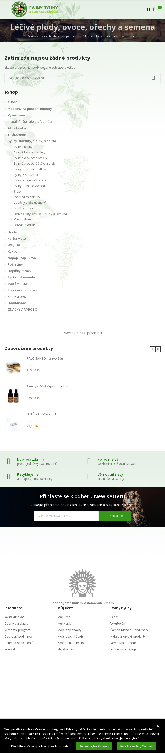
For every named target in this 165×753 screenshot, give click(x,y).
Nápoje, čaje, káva (22, 258)
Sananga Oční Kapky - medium (48, 386)
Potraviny (15, 264)
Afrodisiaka (17, 128)
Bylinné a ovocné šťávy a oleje (34, 163)
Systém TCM (17, 283)
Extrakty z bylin (23, 208)
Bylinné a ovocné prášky (30, 158)
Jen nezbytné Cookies (94, 746)
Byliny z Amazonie (26, 175)
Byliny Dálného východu (30, 186)
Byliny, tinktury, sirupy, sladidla (32, 141)
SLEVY (12, 102)
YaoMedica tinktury (26, 197)
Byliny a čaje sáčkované (29, 180)
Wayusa (14, 245)
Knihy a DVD (17, 296)
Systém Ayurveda (21, 277)
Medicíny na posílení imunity (30, 108)
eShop (11, 92)
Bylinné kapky (22, 147)
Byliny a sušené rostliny (29, 169)
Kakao (12, 251)
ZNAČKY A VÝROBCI (23, 309)
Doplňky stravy (19, 271)
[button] (152, 349)
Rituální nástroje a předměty (30, 121)
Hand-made (17, 303)
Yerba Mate (17, 238)
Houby (13, 232)
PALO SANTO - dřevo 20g (45, 358)
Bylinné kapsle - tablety (29, 152)
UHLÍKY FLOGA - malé (42, 414)
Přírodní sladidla (24, 225)
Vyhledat (154, 78)
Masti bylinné (22, 219)
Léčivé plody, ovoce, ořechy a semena (40, 214)
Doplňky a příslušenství (29, 202)
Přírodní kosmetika (22, 290)
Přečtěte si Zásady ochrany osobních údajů (41, 746)
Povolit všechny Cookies (136, 746)
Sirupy (17, 191)
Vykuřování (16, 115)
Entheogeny (17, 134)
